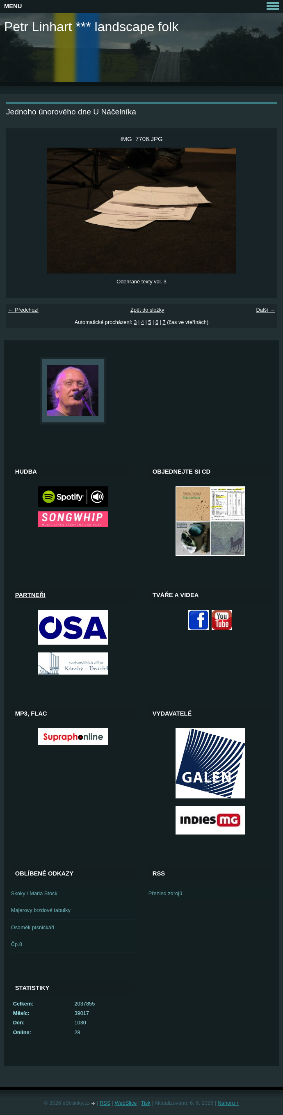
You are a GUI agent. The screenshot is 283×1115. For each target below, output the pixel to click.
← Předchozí (23, 310)
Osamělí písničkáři (32, 927)
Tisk (146, 1103)
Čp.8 (16, 944)
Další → (265, 310)
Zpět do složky (147, 310)
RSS (105, 1103)
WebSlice (126, 1103)
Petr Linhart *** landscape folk (91, 26)
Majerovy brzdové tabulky (41, 910)
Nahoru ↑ (228, 1103)
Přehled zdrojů (165, 893)
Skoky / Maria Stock (34, 893)
